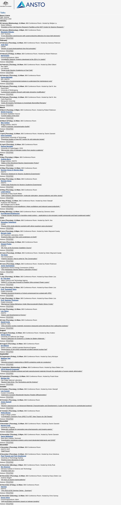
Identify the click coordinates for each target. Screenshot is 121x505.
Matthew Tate (5, 358)
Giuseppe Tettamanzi (8, 222)
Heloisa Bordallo (7, 146)
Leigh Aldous (6, 192)
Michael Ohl (5, 378)
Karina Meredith (6, 77)
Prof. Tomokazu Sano (8, 289)
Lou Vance (5, 311)
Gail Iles (4, 487)
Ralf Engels (5, 55)
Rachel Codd (5, 425)
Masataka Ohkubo (7, 32)
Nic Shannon (5, 467)
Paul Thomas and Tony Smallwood (13, 456)
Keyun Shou (5, 497)
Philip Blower (6, 413)
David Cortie (5, 322)
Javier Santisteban (7, 266)
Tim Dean (4, 255)
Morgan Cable (6, 233)
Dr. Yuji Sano (5, 278)
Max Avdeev (5, 123)
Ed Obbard (5, 346)
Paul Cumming (6, 135)
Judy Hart (4, 45)
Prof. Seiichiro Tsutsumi (9, 300)
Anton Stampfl (6, 402)
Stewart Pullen (6, 244)
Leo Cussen (5, 391)
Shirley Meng (5, 335)
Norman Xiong (6, 181)
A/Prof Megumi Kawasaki (10, 369)
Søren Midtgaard (7, 436)
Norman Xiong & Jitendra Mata (12, 170)
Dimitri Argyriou (6, 112)
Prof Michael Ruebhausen (10, 213)
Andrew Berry (6, 159)
